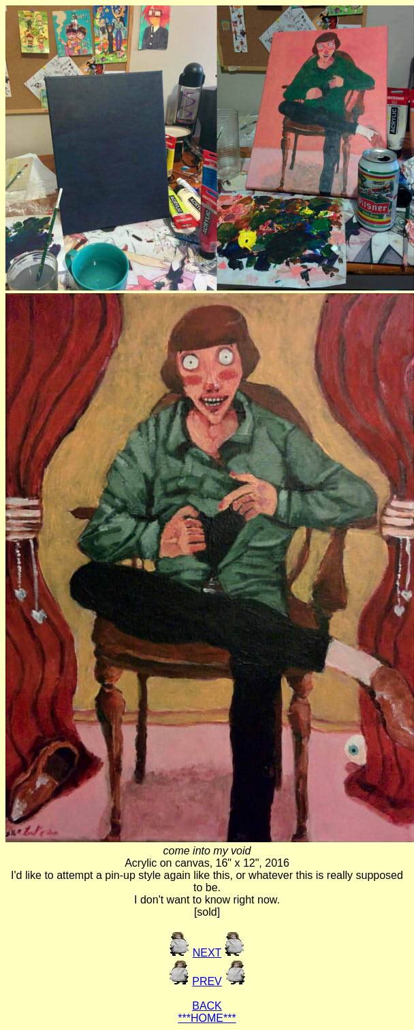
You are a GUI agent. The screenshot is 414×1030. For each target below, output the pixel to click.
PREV (207, 981)
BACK (207, 1006)
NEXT (207, 953)
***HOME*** (207, 1018)
